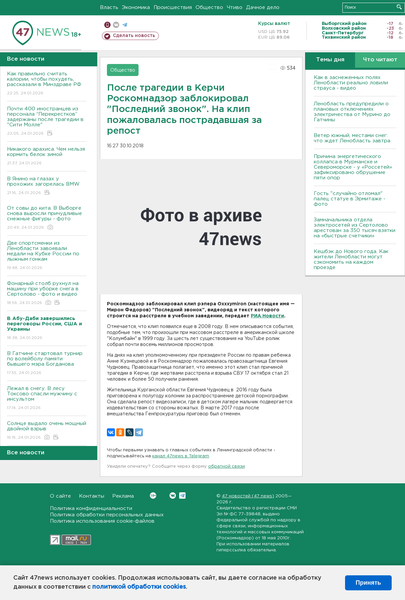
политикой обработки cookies (139, 587)
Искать (399, 6)
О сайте (60, 496)
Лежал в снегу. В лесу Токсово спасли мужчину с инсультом (47, 398)
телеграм (125, 25)
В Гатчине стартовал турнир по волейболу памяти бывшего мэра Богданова (47, 363)
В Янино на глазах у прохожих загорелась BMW (47, 186)
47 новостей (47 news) (248, 496)
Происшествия (173, 7)
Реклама (123, 496)
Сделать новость (134, 36)
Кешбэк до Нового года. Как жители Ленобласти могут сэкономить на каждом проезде (351, 259)
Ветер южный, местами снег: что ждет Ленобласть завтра (352, 138)
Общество (209, 7)
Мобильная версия (107, 25)
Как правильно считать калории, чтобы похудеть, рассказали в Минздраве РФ (47, 84)
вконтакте (116, 25)
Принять (368, 582)
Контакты (91, 496)
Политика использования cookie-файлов (102, 521)
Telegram (182, 495)
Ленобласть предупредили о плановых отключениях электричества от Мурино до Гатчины (352, 112)
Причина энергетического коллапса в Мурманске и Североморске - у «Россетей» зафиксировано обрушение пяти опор (353, 167)
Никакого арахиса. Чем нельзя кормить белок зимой (47, 156)
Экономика (136, 7)
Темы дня (330, 59)
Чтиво (234, 7)
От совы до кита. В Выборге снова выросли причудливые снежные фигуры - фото (47, 218)
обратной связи (226, 466)
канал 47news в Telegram (180, 456)
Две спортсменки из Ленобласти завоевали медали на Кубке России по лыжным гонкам (47, 256)
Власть (109, 7)
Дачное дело (262, 7)
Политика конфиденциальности (91, 508)
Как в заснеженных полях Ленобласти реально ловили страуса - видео (351, 82)
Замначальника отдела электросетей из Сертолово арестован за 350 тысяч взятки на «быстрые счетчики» (354, 228)
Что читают (380, 59)
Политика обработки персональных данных (107, 515)
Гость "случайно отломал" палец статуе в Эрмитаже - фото (349, 198)
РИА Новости (267, 316)
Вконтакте (153, 495)
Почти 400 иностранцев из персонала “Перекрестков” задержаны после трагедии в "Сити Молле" (47, 121)
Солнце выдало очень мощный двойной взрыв (47, 430)
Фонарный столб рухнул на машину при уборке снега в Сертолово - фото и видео (47, 293)
